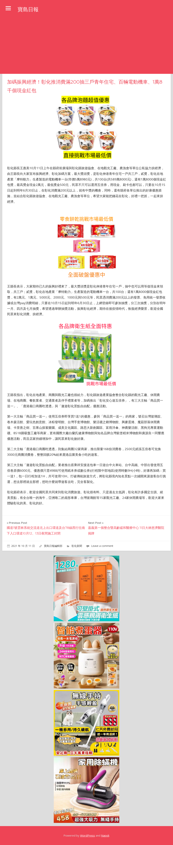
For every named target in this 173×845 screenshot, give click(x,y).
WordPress (87, 835)
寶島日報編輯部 (53, 546)
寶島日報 (30, 9)
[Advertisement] (86, 45)
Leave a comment (102, 546)
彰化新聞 (77, 546)
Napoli (105, 835)
